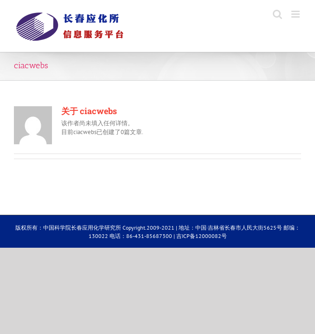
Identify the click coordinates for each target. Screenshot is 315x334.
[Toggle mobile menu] (296, 14)
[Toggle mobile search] (277, 14)
